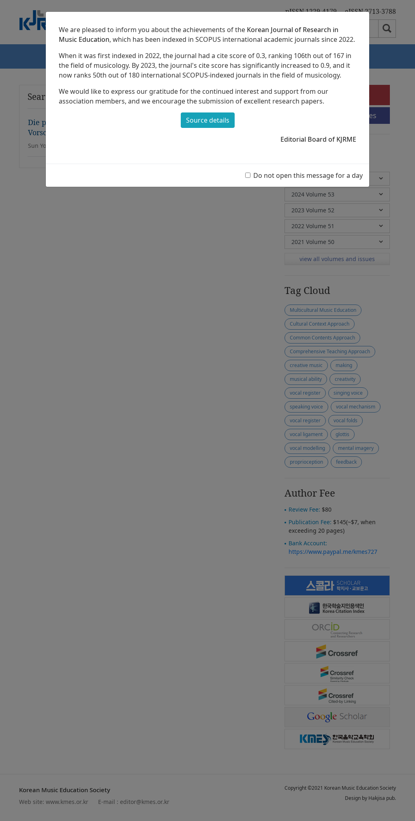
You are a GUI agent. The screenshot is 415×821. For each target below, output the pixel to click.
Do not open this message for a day (308, 175)
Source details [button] (207, 120)
